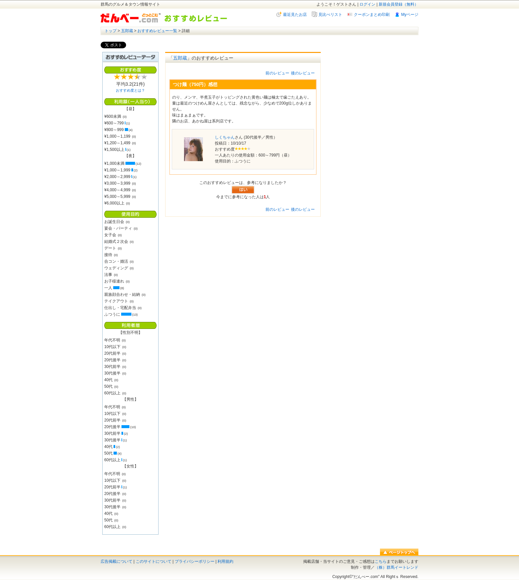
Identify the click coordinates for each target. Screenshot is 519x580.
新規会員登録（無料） (398, 4)
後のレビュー (303, 73)
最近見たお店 (295, 14)
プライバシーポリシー (194, 561)
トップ (111, 30)
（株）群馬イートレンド (396, 567)
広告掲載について (116, 561)
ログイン (367, 4)
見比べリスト (330, 14)
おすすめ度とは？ (130, 90)
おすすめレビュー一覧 (157, 30)
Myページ (409, 14)
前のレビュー (277, 73)
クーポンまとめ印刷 (372, 14)
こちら (381, 561)
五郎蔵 (127, 30)
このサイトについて (153, 561)
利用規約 (225, 561)
